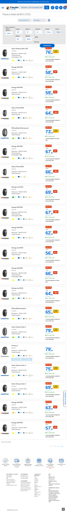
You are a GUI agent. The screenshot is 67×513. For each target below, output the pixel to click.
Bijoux (35, 490)
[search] (32, 7)
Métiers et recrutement (25, 485)
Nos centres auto (24, 475)
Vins (35, 483)
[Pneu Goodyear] (4, 53)
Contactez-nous (52, 477)
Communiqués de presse (26, 489)
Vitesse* (57, 29)
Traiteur (36, 493)
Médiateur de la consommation (52, 479)
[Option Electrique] (33, 40)
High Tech (36, 481)
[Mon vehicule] (57, 7)
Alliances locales (24, 490)
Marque (28, 36)
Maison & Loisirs (37, 486)
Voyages (36, 482)
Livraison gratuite (24, 478)
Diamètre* (37, 29)
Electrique (36, 41)
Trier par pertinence (24, 20)
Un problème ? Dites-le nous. (54, 493)
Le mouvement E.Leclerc (25, 483)
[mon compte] (61, 7)
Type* (8, 29)
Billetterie (36, 496)
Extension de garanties (11, 481)
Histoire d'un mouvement (26, 482)
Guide (50, 482)
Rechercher (47, 46)
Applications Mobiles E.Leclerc (10, 483)
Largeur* (18, 29)
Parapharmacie (37, 492)
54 (61, 446)
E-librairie (36, 479)
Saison (18, 36)
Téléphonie (36, 489)
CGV (49, 489)
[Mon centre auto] (53, 7)
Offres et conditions (52, 494)
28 (58, 446)
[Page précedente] (50, 446)
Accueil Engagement (10, 479)
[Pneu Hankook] (4, 72)
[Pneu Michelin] (4, 350)
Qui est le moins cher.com (26, 487)
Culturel (36, 478)
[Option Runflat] (33, 37)
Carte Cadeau (9, 475)
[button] (6, 461)
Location (36, 485)
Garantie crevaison (24, 477)
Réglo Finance (9, 477)
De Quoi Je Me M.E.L (25, 486)
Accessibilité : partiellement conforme (54, 484)
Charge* (47, 29)
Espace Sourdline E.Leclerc (11, 485)
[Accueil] (12, 8)
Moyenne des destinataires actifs (54, 501)
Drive (35, 477)
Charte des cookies (52, 498)
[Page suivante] (63, 446)
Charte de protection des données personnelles (53, 497)
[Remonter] (63, 509)
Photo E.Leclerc (37, 494)
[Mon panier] (65, 7)
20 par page (37, 20)
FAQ (49, 475)
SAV (7, 478)
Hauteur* (28, 29)
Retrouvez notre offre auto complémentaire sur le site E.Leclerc (33, 1)
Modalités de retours (53, 481)
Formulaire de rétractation (54, 492)
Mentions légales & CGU (53, 490)
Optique (35, 488)
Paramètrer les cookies (65, 399)
